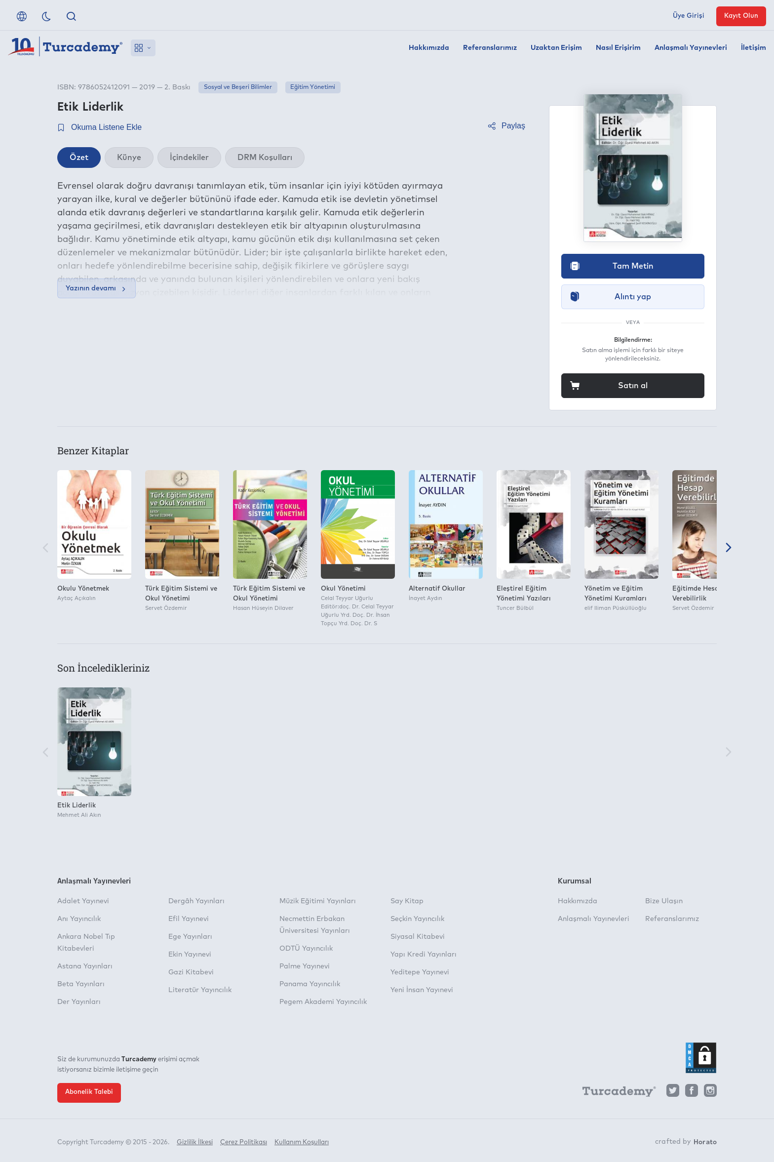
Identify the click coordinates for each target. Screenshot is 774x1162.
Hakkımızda (429, 47)
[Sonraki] (728, 549)
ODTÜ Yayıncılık (306, 948)
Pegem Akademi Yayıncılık (323, 1002)
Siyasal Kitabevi (417, 936)
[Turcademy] (614, 1093)
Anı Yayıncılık (79, 919)
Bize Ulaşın (664, 901)
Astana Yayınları (85, 966)
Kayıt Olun (741, 16)
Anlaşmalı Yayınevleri (691, 47)
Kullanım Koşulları (301, 1141)
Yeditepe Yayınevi (419, 972)
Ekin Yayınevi (189, 954)
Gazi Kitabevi (191, 972)
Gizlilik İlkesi (195, 1141)
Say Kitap (407, 901)
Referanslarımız (490, 47)
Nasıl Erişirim (618, 47)
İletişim (753, 47)
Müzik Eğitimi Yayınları (317, 901)
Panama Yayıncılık (309, 984)
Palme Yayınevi (304, 966)
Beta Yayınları (81, 984)
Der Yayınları (79, 1002)
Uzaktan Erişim (556, 47)
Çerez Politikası (243, 1141)
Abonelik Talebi (89, 1092)
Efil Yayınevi (188, 919)
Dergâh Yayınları (196, 901)
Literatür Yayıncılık (200, 990)
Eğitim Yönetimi (312, 87)
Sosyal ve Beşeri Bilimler (238, 87)
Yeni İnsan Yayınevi (421, 990)
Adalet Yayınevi (83, 901)
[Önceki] (45, 549)
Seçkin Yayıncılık (417, 919)
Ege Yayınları (190, 936)
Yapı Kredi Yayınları (423, 954)
